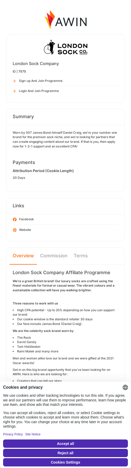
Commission (53, 255)
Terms (81, 255)
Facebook (23, 219)
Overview (23, 255)
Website (22, 230)
